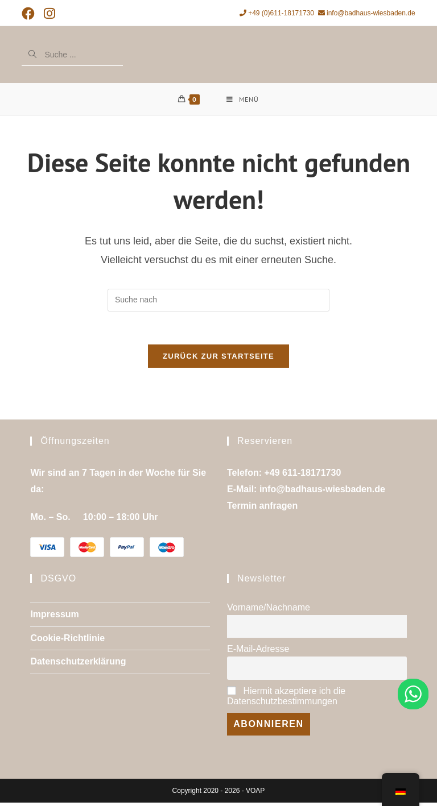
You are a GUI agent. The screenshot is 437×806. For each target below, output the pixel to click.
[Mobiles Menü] (242, 100)
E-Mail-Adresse (258, 652)
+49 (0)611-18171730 (277, 13)
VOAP (255, 794)
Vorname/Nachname (268, 610)
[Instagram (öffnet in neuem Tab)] (49, 13)
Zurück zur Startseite (218, 359)
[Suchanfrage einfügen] (218, 301)
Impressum (54, 617)
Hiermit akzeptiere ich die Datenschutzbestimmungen (286, 699)
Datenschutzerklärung (78, 665)
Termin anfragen (262, 508)
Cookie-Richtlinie (67, 641)
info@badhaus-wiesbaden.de (366, 13)
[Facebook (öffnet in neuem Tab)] (30, 13)
